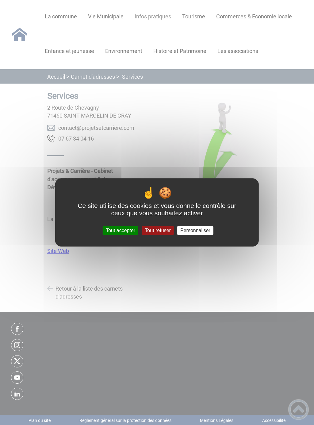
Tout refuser (157, 230)
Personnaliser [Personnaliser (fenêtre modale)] (195, 230)
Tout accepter (120, 230)
